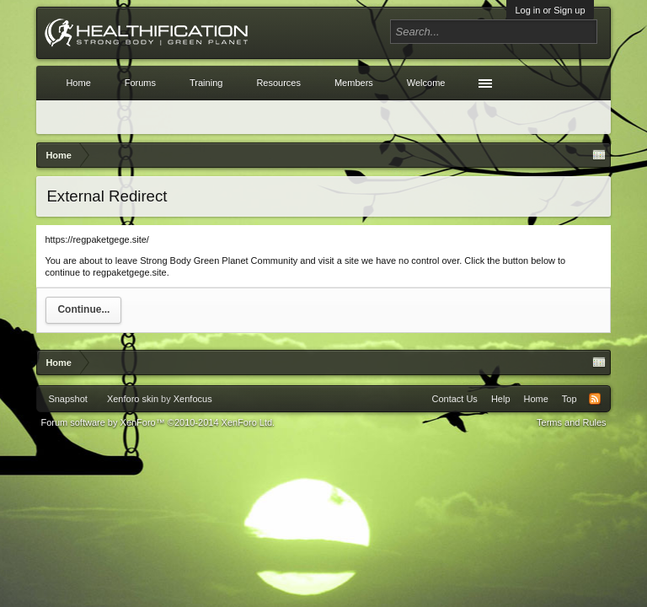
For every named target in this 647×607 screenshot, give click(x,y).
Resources (278, 83)
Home (78, 83)
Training (206, 83)
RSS (595, 399)
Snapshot (67, 399)
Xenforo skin (132, 399)
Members (353, 83)
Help (501, 399)
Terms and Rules (572, 422)
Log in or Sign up (550, 10)
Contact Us (454, 399)
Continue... (83, 309)
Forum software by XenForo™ (157, 422)
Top (569, 399)
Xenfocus (193, 399)
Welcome (426, 83)
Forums (140, 83)
